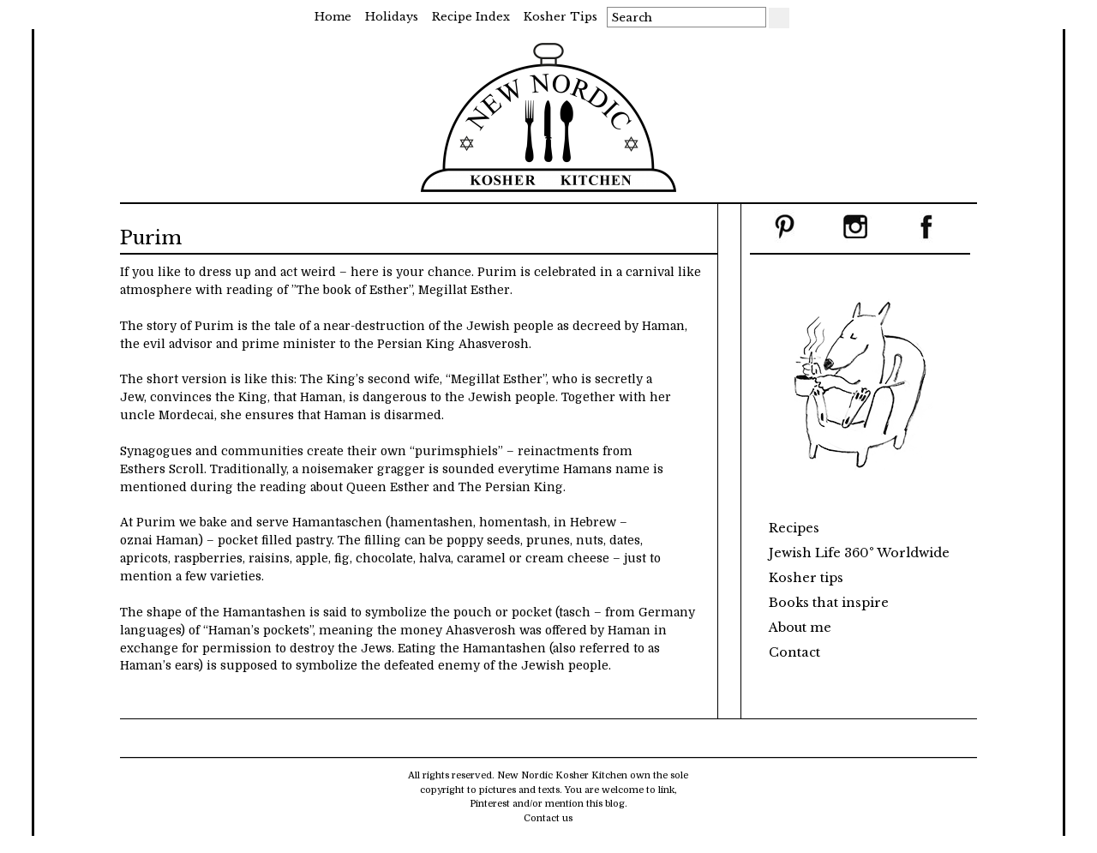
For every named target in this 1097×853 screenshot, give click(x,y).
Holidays (391, 16)
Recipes (794, 528)
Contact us (548, 818)
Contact (794, 652)
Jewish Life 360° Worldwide (859, 553)
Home (333, 16)
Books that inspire (829, 602)
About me (800, 627)
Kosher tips (560, 16)
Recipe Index (471, 16)
